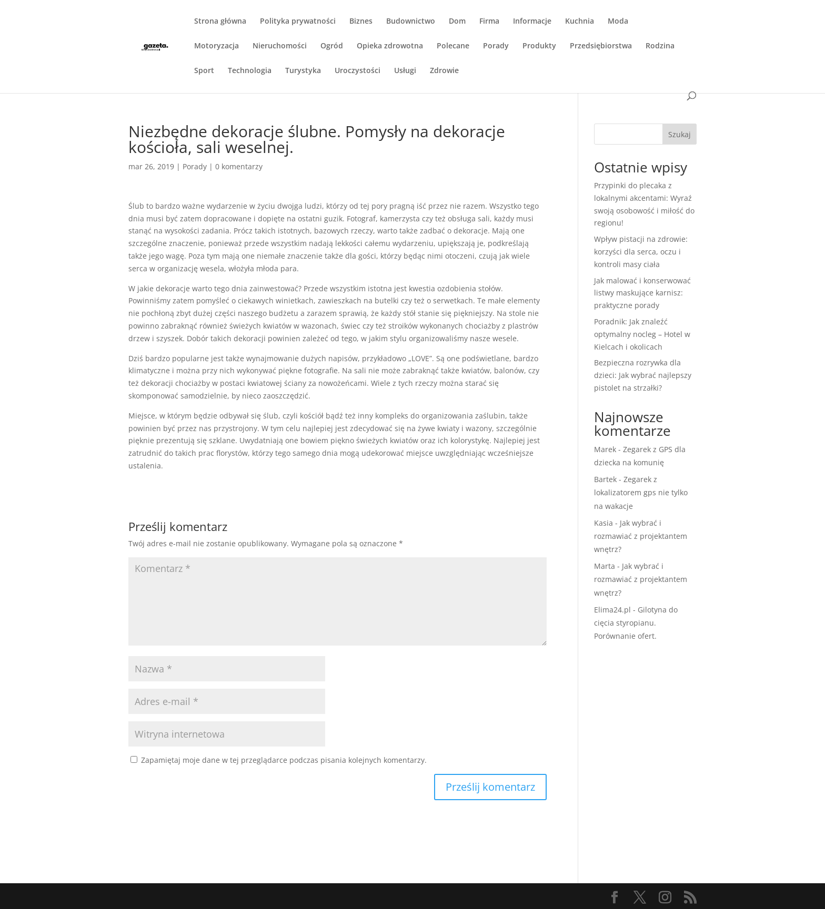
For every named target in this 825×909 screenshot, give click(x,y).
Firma (489, 21)
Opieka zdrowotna (390, 46)
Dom (457, 21)
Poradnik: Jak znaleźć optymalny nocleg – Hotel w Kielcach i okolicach (642, 334)
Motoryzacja (216, 46)
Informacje (532, 21)
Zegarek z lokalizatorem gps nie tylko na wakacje (641, 492)
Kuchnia (579, 21)
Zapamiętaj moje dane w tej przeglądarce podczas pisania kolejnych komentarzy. (284, 760)
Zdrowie (444, 71)
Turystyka (303, 71)
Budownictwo (410, 21)
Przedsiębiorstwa (601, 46)
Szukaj (679, 134)
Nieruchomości (280, 46)
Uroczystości (357, 71)
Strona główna (220, 21)
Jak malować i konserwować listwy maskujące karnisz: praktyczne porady (642, 293)
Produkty (539, 46)
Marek (605, 449)
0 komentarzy (239, 166)
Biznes (361, 21)
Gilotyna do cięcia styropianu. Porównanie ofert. (636, 623)
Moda (618, 21)
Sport (204, 71)
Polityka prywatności (298, 21)
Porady (496, 46)
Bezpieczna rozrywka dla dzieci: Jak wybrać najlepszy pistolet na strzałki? (642, 375)
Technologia (249, 71)
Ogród (331, 46)
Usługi (405, 71)
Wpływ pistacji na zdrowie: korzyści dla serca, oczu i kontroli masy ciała (641, 251)
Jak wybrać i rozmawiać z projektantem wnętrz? (640, 536)
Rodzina (660, 46)
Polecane (453, 46)
